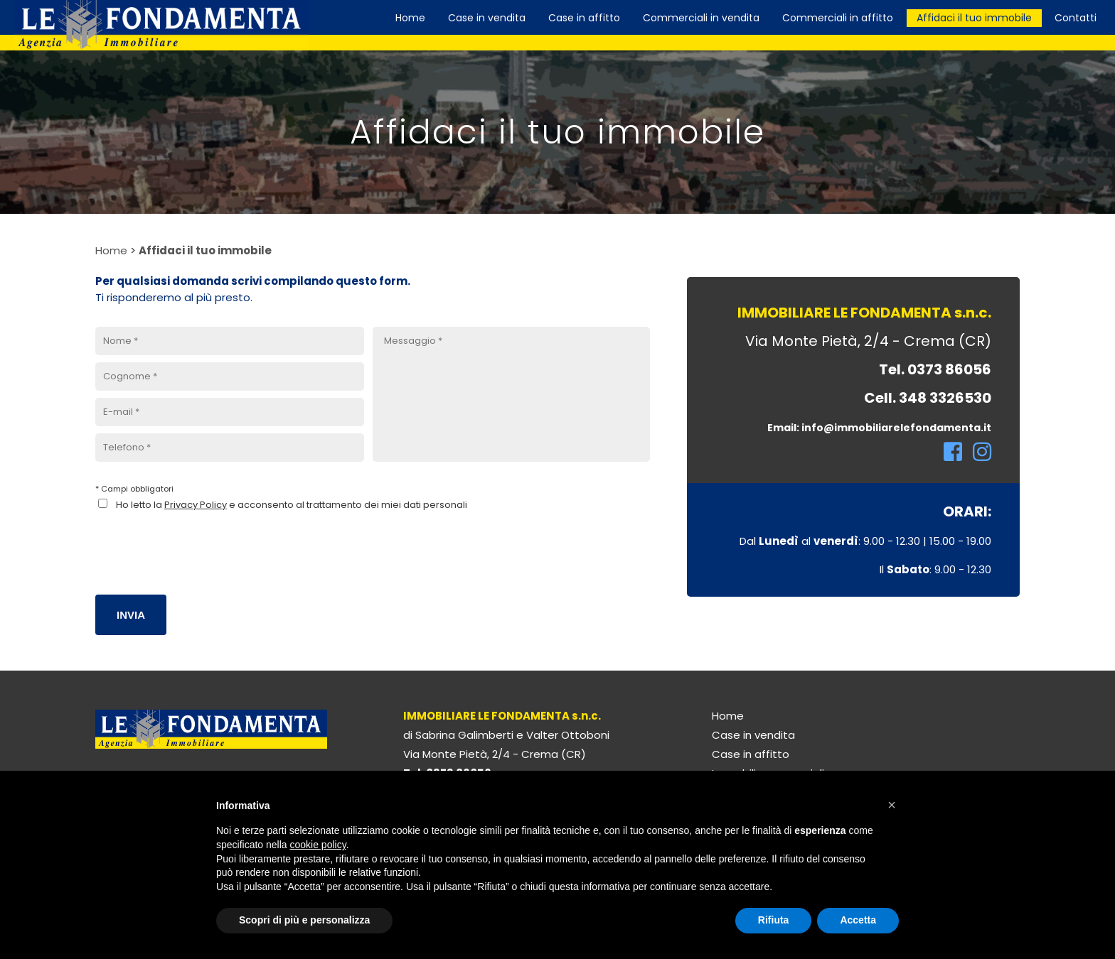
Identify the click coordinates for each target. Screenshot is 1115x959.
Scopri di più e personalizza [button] (304, 920)
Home (111, 250)
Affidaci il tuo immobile (205, 250)
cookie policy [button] (318, 844)
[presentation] (203, 544)
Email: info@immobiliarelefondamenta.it (879, 428)
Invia (131, 615)
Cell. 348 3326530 (927, 398)
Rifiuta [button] (773, 920)
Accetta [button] (858, 920)
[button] (891, 804)
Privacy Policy (195, 504)
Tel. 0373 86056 (935, 369)
